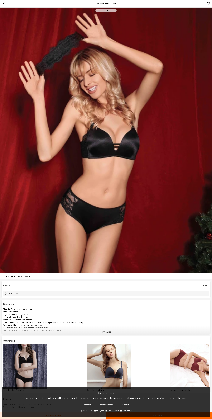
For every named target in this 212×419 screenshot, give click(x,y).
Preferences (112, 410)
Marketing (125, 410)
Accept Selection (106, 404)
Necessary (86, 410)
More (204, 285)
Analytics (99, 410)
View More (106, 332)
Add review (13, 293)
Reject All (125, 404)
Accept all (87, 404)
